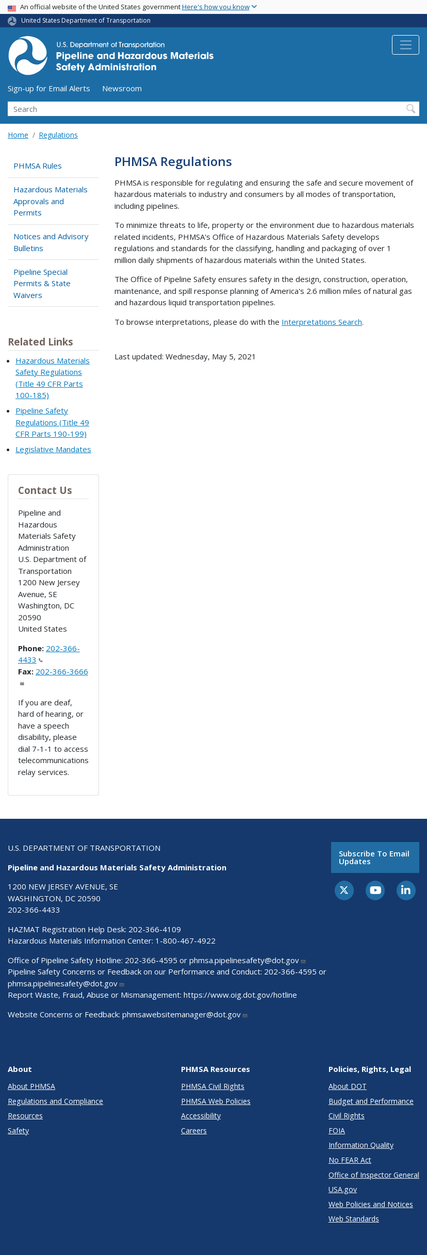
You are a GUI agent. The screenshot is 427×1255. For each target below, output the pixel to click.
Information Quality (361, 1145)
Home (18, 135)
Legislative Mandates (53, 449)
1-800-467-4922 (185, 940)
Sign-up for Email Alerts (49, 88)
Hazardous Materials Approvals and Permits (50, 201)
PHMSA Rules (37, 165)
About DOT (348, 1086)
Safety (18, 1130)
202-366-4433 (34, 909)
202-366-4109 (154, 929)
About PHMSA (31, 1086)
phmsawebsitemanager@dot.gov (185, 1014)
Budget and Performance (371, 1101)
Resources (25, 1115)
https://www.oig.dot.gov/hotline (240, 994)
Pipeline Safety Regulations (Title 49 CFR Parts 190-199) (52, 422)
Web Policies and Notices (371, 1204)
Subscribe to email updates (374, 857)
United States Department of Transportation (86, 20)
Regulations (58, 135)
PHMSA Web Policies (216, 1101)
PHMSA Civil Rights (212, 1086)
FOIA (337, 1130)
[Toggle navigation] (405, 45)
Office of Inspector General (374, 1175)
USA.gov (343, 1189)
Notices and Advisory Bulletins (51, 242)
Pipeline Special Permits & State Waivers (42, 283)
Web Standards (354, 1219)
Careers (194, 1130)
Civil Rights (347, 1115)
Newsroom (122, 88)
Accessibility (201, 1115)
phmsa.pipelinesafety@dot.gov (247, 960)
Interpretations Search (322, 322)
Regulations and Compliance (55, 1101)
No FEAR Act (350, 1160)
